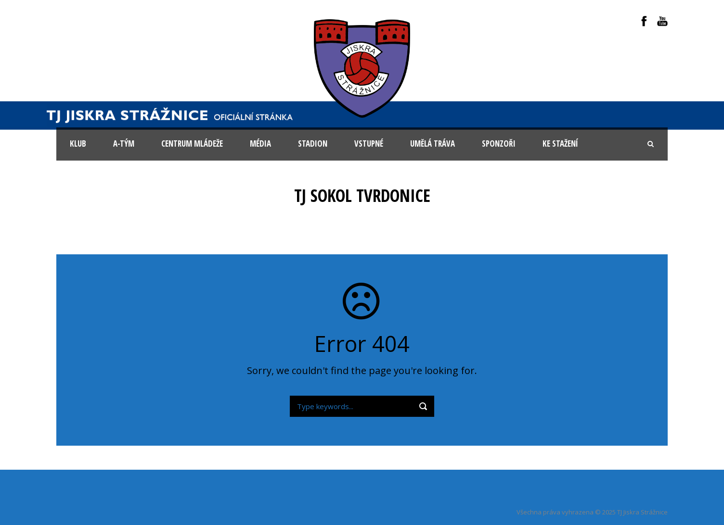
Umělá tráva (432, 143)
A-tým (123, 143)
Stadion (312, 143)
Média (260, 143)
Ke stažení (560, 143)
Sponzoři (499, 143)
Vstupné (368, 143)
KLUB (78, 143)
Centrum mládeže (192, 143)
